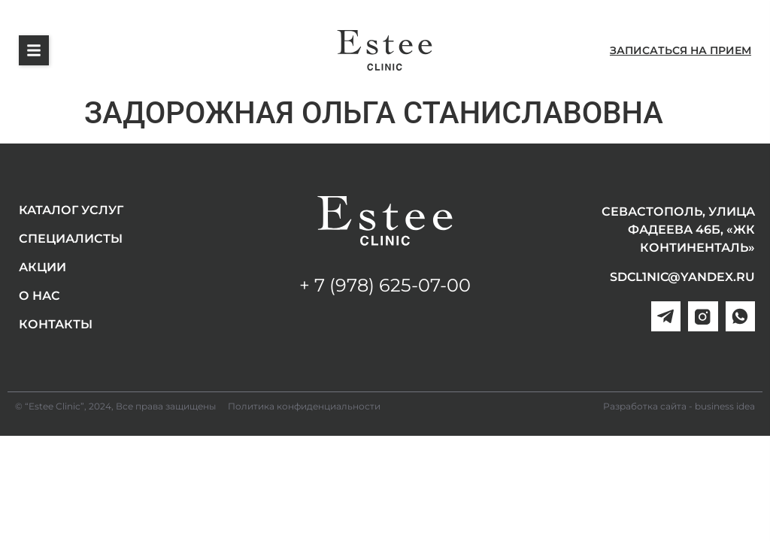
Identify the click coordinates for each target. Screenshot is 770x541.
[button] (34, 50)
